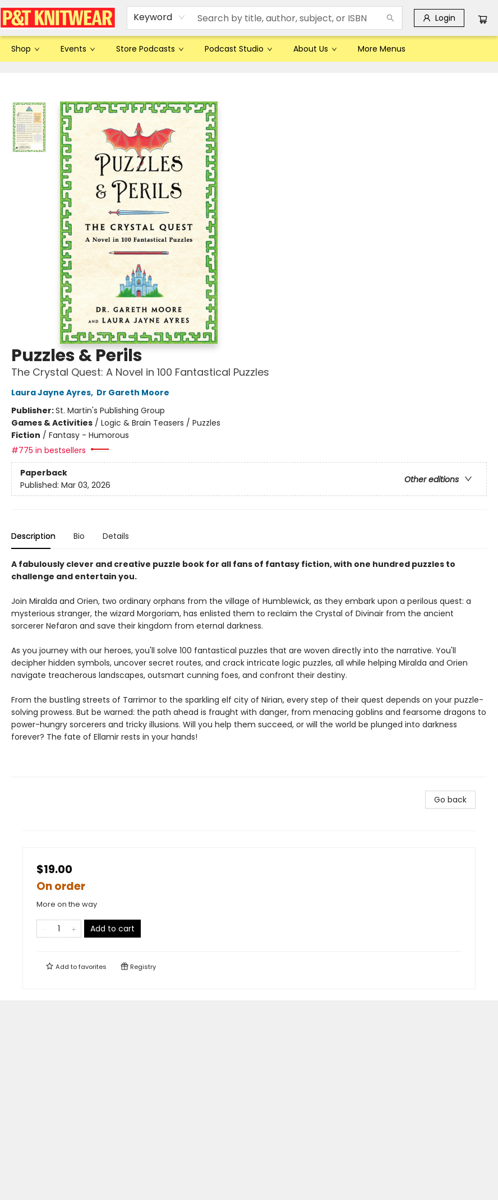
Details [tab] (116, 536)
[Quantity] (59, 929)
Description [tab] (33, 536)
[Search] (390, 18)
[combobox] (159, 17)
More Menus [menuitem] (381, 48)
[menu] (249, 49)
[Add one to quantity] (74, 928)
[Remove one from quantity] (44, 928)
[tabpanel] (249, 667)
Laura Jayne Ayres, (53, 392)
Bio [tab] (79, 536)
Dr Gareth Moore (134, 392)
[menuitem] (24, 49)
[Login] (439, 18)
